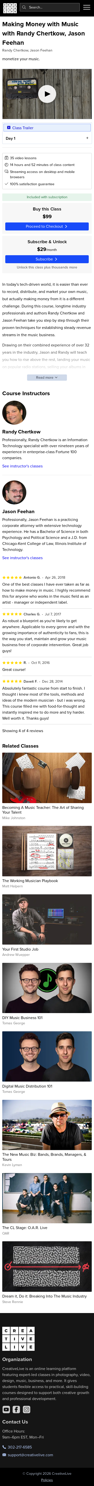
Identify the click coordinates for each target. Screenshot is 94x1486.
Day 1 (10, 138)
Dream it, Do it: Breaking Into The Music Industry (44, 1296)
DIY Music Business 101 (22, 1017)
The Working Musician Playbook (30, 880)
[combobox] (50, 7)
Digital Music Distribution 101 (27, 1086)
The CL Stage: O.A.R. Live (24, 1227)
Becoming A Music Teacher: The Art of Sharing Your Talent (43, 810)
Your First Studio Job (20, 949)
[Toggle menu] (87, 7)
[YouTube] (6, 1410)
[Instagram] (27, 1410)
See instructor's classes (22, 466)
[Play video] (47, 94)
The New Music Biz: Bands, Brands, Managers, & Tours (44, 1157)
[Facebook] (16, 1410)
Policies (47, 1480)
